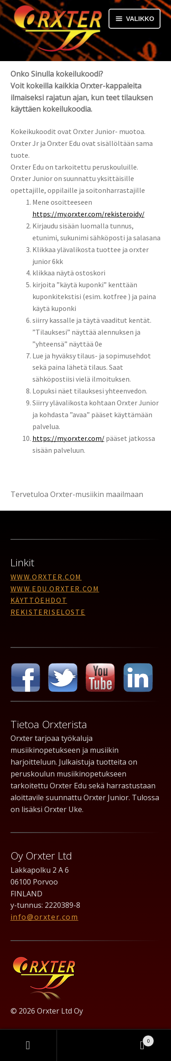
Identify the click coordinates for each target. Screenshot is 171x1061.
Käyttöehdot (38, 600)
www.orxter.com (46, 576)
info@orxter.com (44, 917)
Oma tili (28, 1045)
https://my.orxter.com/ (68, 438)
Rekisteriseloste (48, 611)
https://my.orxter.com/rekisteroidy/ (88, 213)
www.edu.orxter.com (54, 588)
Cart (134, 1039)
